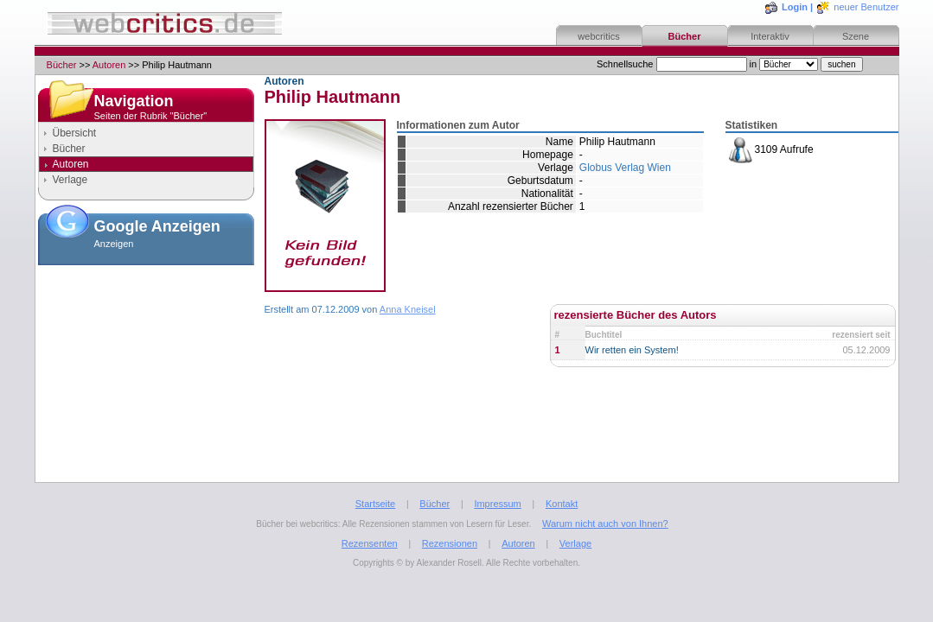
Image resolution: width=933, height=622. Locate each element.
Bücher (684, 36)
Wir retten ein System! (632, 350)
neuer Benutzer (866, 7)
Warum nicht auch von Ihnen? (605, 523)
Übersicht (75, 133)
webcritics (598, 36)
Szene (855, 36)
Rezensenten (370, 543)
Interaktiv (770, 36)
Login (795, 7)
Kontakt (562, 503)
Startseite (375, 503)
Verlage (70, 180)
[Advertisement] (146, 358)
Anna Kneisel (408, 309)
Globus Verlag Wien (625, 168)
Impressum (497, 503)
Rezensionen (449, 543)
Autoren (109, 65)
